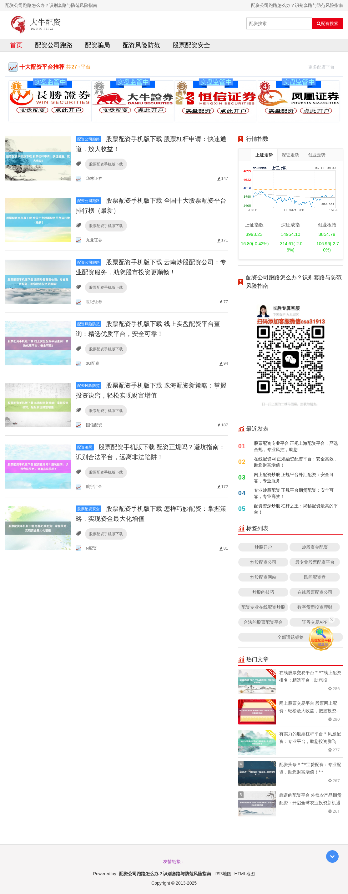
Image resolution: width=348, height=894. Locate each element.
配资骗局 (97, 45)
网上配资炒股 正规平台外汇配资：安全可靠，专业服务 (294, 477)
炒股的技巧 (263, 592)
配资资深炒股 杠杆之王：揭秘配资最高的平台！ (296, 509)
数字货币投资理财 (314, 607)
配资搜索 (327, 23)
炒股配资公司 (263, 562)
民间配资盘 (315, 577)
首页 (16, 45)
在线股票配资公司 (314, 592)
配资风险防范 (141, 45)
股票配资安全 (191, 45)
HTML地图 (244, 873)
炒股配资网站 (263, 577)
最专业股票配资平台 (315, 562)
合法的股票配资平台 (263, 622)
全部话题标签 (290, 637)
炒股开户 (263, 547)
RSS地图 (223, 873)
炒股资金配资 (315, 547)
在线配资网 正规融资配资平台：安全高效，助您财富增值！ (296, 462)
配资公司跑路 (54, 45)
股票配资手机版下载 (106, 164)
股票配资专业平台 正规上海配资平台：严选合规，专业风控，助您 (296, 446)
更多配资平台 (324, 66)
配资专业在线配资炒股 (263, 607)
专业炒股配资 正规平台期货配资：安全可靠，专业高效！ (294, 493)
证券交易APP (315, 622)
